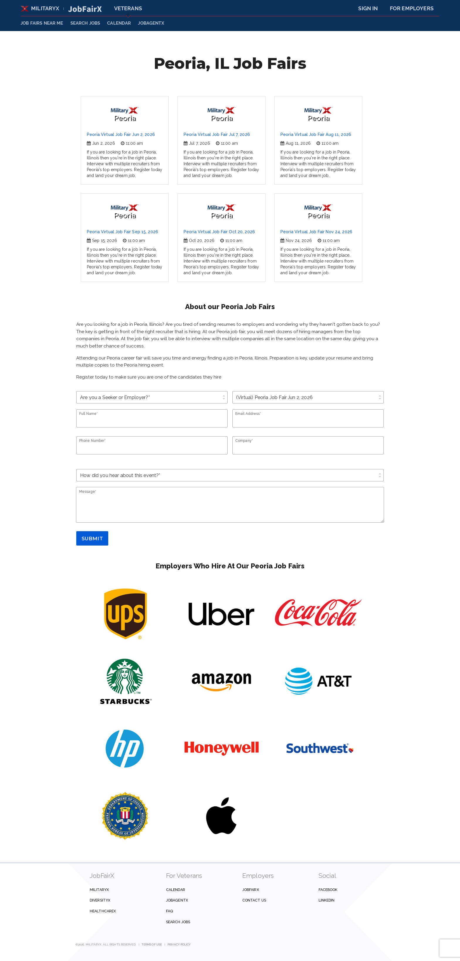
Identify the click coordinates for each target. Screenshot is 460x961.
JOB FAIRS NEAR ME (42, 23)
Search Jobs (178, 922)
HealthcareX (103, 911)
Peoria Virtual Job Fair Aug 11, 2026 (315, 134)
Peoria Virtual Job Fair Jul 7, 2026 (217, 134)
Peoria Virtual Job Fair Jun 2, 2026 (121, 134)
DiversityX (100, 900)
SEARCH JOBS (85, 23)
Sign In (368, 8)
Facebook (328, 889)
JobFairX (250, 889)
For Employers (412, 8)
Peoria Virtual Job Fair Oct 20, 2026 (219, 231)
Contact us (254, 900)
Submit (92, 538)
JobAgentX (151, 23)
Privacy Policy (179, 944)
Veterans (128, 8)
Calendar (119, 23)
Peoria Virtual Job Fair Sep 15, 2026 (122, 231)
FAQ (169, 911)
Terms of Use (152, 944)
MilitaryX (40, 8)
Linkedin (327, 900)
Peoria (125, 114)
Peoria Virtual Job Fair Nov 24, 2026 (316, 231)
